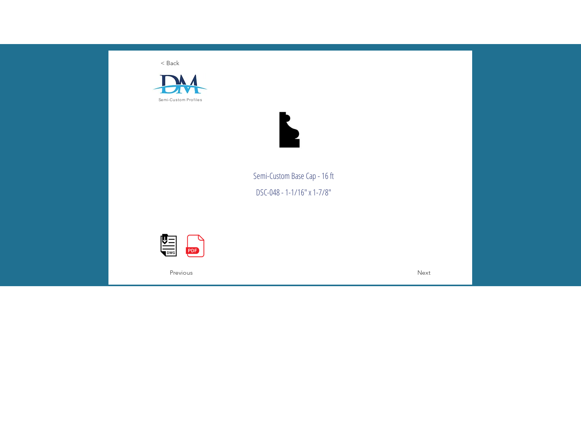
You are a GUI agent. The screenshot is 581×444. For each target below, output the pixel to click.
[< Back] (186, 63)
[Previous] (195, 272)
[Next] (411, 272)
